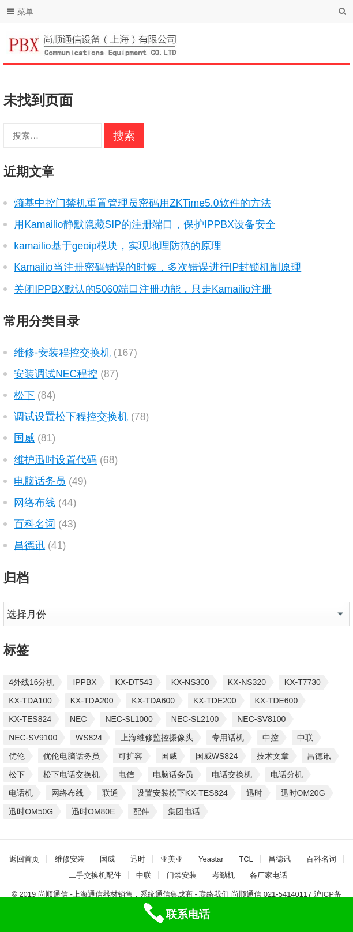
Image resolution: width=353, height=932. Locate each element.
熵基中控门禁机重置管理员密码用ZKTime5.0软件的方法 (142, 203)
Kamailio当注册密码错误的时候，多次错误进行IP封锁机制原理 (157, 267)
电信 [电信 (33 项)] (126, 774)
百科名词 (34, 524)
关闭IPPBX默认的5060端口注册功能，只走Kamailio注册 (142, 289)
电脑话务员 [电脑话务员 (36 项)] (173, 774)
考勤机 (223, 875)
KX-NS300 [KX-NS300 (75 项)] (190, 682)
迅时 (137, 859)
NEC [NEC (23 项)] (78, 719)
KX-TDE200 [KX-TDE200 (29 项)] (214, 700)
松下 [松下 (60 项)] (17, 774)
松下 (24, 395)
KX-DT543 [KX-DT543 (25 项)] (134, 682)
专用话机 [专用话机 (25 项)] (228, 737)
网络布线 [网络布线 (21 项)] (67, 793)
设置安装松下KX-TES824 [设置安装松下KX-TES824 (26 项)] (182, 793)
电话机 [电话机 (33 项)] (21, 793)
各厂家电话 (268, 875)
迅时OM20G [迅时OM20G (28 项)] (303, 793)
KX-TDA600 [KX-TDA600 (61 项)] (153, 700)
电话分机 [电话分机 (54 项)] (287, 774)
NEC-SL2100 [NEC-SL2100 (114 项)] (195, 719)
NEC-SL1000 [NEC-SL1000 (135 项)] (129, 719)
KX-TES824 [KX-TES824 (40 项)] (30, 719)
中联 (143, 875)
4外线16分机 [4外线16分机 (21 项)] (31, 682)
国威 (24, 438)
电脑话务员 (40, 481)
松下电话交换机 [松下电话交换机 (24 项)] (71, 774)
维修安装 (70, 859)
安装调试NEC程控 (55, 374)
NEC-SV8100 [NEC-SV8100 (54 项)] (261, 719)
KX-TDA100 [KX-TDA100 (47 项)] (30, 700)
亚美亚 (171, 859)
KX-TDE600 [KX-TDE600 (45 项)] (276, 700)
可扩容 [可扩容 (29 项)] (130, 756)
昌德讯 (29, 545)
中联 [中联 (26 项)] (305, 737)
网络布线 (34, 502)
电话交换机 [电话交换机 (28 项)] (232, 774)
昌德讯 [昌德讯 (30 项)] (319, 756)
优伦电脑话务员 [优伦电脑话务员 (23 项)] (71, 756)
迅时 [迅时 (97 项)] (254, 793)
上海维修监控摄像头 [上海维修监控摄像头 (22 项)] (157, 737)
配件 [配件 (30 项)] (141, 811)
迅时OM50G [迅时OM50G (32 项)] (31, 811)
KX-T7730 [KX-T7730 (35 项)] (302, 682)
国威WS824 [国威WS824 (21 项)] (217, 756)
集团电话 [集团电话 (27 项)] (184, 811)
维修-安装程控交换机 (62, 352)
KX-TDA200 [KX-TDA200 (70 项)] (92, 700)
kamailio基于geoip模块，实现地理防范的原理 (117, 246)
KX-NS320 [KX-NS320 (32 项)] (247, 682)
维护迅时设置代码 (55, 460)
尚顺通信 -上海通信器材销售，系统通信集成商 (115, 894)
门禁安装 (182, 875)
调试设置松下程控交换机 (71, 416)
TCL (246, 859)
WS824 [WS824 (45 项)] (89, 737)
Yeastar (211, 859)
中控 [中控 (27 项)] (270, 737)
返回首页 (24, 859)
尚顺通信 (246, 894)
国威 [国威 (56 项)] (169, 756)
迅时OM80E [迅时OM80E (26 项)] (93, 811)
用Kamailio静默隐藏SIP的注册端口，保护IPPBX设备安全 (145, 224)
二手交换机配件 (95, 875)
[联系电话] (176, 914)
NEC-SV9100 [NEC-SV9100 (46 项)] (33, 737)
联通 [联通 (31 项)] (110, 793)
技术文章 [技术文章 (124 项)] (273, 756)
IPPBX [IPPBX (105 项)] (84, 682)
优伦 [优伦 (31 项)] (17, 756)
